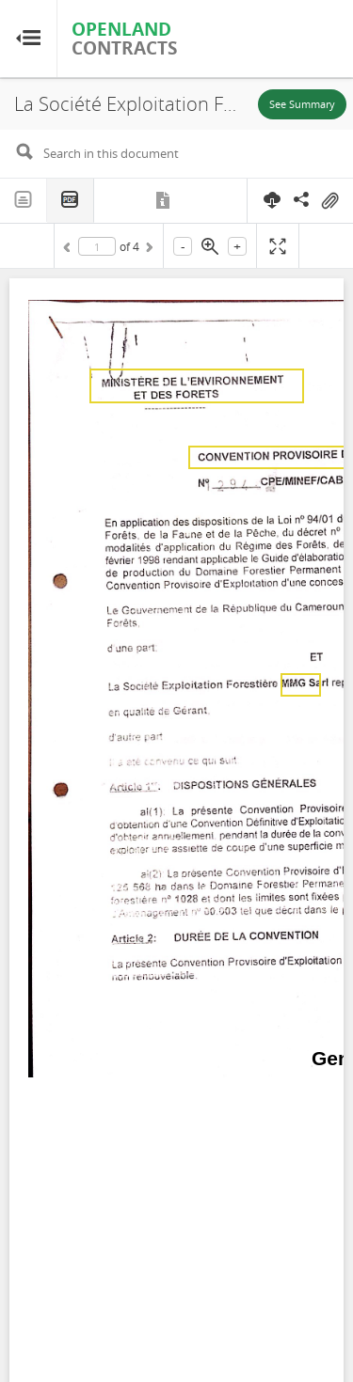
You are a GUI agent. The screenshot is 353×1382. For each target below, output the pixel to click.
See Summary (302, 104)
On (329, 201)
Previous (69, 250)
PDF (70, 201)
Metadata (164, 200)
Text (23, 200)
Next (147, 250)
